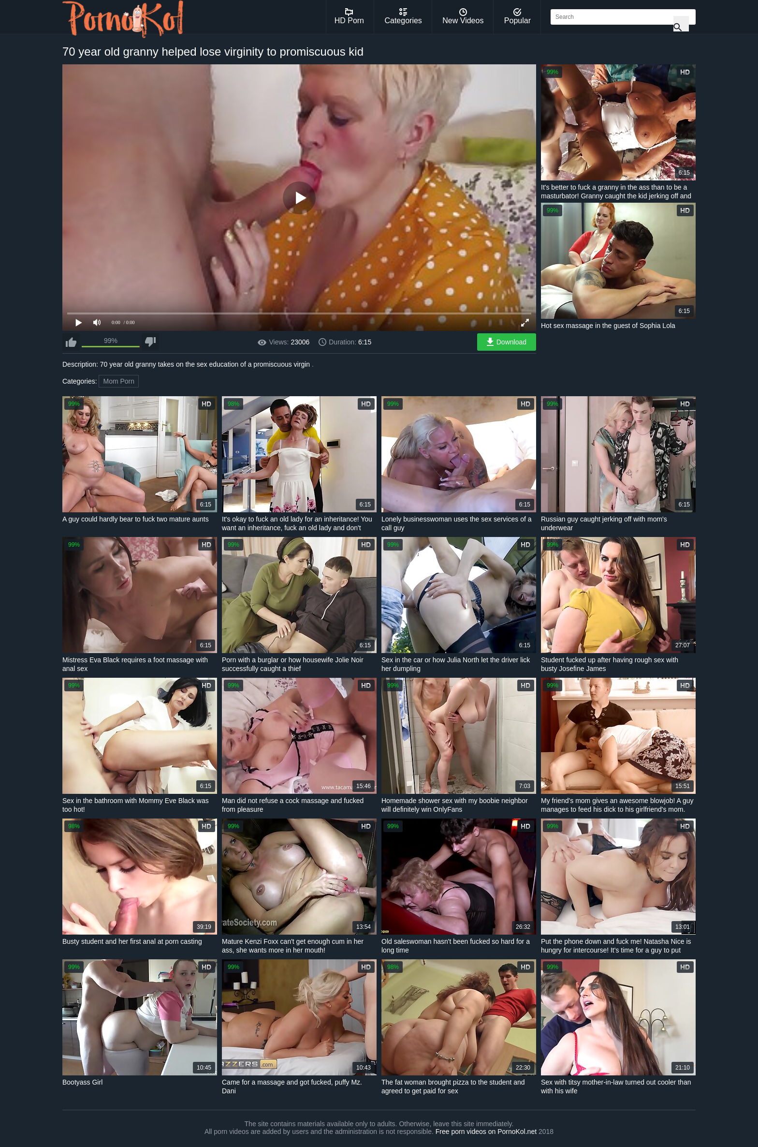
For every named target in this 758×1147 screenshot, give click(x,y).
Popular (517, 16)
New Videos (462, 16)
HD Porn (349, 16)
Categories (403, 16)
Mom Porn (118, 381)
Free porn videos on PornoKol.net (486, 1131)
